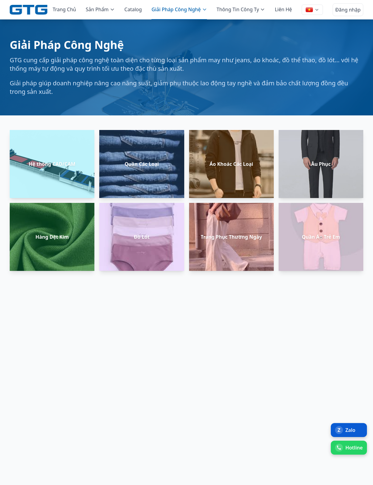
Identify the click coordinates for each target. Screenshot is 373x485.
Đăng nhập (348, 9)
